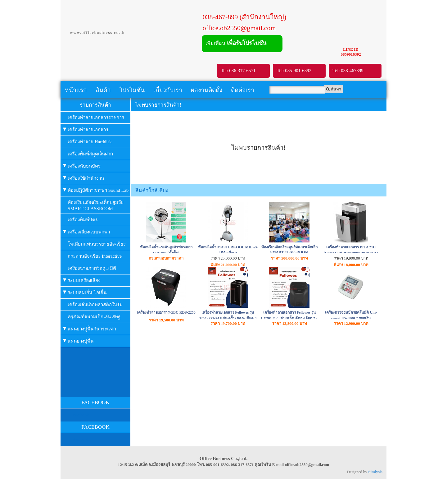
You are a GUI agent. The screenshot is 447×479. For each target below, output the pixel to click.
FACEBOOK (95, 402)
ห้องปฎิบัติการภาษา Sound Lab (96, 189)
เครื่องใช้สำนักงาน (83, 177)
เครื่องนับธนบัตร (82, 165)
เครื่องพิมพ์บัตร (83, 219)
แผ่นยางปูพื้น (78, 340)
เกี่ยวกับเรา (167, 90)
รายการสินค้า (95, 105)
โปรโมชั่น (132, 90)
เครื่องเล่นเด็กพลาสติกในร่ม (95, 304)
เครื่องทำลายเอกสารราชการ (96, 117)
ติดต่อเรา (242, 90)
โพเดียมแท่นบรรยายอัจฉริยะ (97, 244)
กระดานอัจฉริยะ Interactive (95, 256)
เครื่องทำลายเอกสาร (85, 128)
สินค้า (103, 90)
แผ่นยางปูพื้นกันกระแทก (89, 328)
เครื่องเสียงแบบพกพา (86, 231)
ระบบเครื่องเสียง (81, 279)
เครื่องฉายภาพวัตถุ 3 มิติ (92, 268)
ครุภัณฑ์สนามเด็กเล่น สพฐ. (95, 316)
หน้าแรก (76, 90)
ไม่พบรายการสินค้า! (158, 105)
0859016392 (351, 54)
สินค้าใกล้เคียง (151, 190)
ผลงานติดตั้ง (206, 90)
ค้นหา (333, 89)
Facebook (81, 414)
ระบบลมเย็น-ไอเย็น (84, 291)
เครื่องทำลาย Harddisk (90, 141)
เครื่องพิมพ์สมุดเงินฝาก (90, 153)
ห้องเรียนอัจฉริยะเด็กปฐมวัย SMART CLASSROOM (96, 205)
